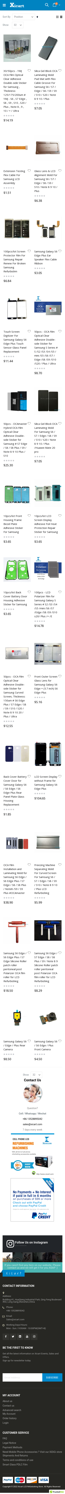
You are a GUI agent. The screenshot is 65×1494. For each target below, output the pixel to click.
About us (7, 1401)
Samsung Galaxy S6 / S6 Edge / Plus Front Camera (45, 1045)
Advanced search (12, 1410)
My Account (9, 1413)
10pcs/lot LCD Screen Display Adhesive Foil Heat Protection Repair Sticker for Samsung (46, 524)
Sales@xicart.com (15, 1319)
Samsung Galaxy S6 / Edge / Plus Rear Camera (15, 1045)
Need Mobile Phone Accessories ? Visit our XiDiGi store (32, 1452)
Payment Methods (12, 1447)
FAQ (5, 1438)
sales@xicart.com (32, 1124)
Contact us (8, 1405)
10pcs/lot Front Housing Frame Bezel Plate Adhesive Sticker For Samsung (13, 524)
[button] (29, 71)
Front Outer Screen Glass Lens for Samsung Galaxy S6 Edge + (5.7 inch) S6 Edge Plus (46, 684)
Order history (9, 1418)
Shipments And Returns (15, 1455)
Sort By (6, 16)
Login (6, 1422)
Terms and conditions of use (18, 1460)
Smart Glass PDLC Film (15, 1464)
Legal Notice (9, 1443)
